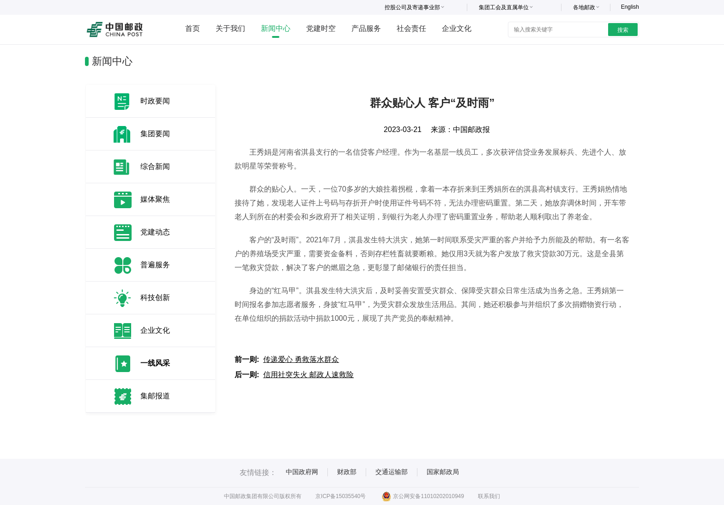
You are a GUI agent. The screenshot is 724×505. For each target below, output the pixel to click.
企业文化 (456, 28)
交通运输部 (391, 471)
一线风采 (155, 363)
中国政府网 (302, 471)
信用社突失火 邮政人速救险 (308, 375)
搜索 (622, 30)
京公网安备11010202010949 (423, 496)
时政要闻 (155, 101)
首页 (192, 28)
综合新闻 (155, 166)
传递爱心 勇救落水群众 (301, 359)
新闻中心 (275, 28)
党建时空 (321, 28)
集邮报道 (155, 396)
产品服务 (366, 28)
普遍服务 (155, 265)
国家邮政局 (443, 471)
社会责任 (411, 28)
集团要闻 (155, 134)
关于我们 (230, 28)
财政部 (346, 471)
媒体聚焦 (155, 199)
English (630, 7)
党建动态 (155, 232)
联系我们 (489, 496)
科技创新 (155, 297)
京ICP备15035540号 (340, 496)
